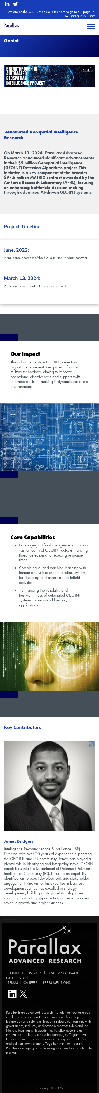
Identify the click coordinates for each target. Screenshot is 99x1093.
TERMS (12, 982)
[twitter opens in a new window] (15, 4)
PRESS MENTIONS (57, 982)
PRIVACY (35, 973)
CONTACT (14, 973)
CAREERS (30, 982)
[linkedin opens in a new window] (7, 4)
